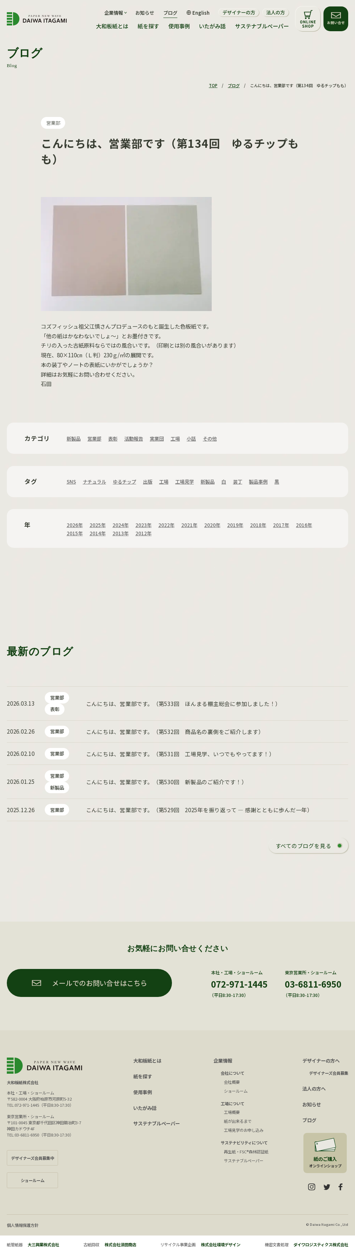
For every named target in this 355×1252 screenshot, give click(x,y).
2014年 (98, 533)
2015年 (75, 533)
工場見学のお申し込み (243, 1130)
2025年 (98, 525)
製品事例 (258, 481)
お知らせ (144, 12)
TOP (213, 85)
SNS (71, 481)
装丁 (237, 481)
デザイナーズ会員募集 (328, 1073)
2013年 (120, 533)
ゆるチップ (124, 481)
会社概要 (232, 1082)
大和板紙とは (112, 26)
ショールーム (236, 1091)
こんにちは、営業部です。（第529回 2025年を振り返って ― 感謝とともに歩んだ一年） (199, 810)
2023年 (143, 525)
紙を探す (148, 26)
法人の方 (275, 12)
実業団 (157, 438)
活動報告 (133, 438)
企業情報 (223, 1060)
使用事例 (179, 26)
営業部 (53, 122)
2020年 (212, 525)
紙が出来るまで (237, 1121)
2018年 (258, 525)
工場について (232, 1103)
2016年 (304, 525)
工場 (175, 438)
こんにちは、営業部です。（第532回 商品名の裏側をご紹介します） (175, 731)
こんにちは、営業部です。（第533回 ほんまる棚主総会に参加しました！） (183, 703)
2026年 (75, 525)
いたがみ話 (212, 26)
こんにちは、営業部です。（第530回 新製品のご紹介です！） (166, 782)
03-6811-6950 (313, 984)
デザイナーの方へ (321, 1060)
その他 (210, 438)
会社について (232, 1073)
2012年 (143, 533)
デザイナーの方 (238, 12)
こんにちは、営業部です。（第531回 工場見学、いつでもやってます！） (180, 754)
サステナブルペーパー (262, 26)
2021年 (189, 525)
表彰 (112, 438)
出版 (147, 481)
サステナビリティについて (244, 1142)
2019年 (235, 525)
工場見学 (184, 481)
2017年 (281, 525)
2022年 (166, 525)
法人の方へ (314, 1088)
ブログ (170, 12)
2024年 (120, 525)
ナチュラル (94, 481)
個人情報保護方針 (22, 1225)
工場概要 (232, 1112)
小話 (191, 438)
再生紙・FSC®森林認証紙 (246, 1151)
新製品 (74, 438)
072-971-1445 (239, 984)
